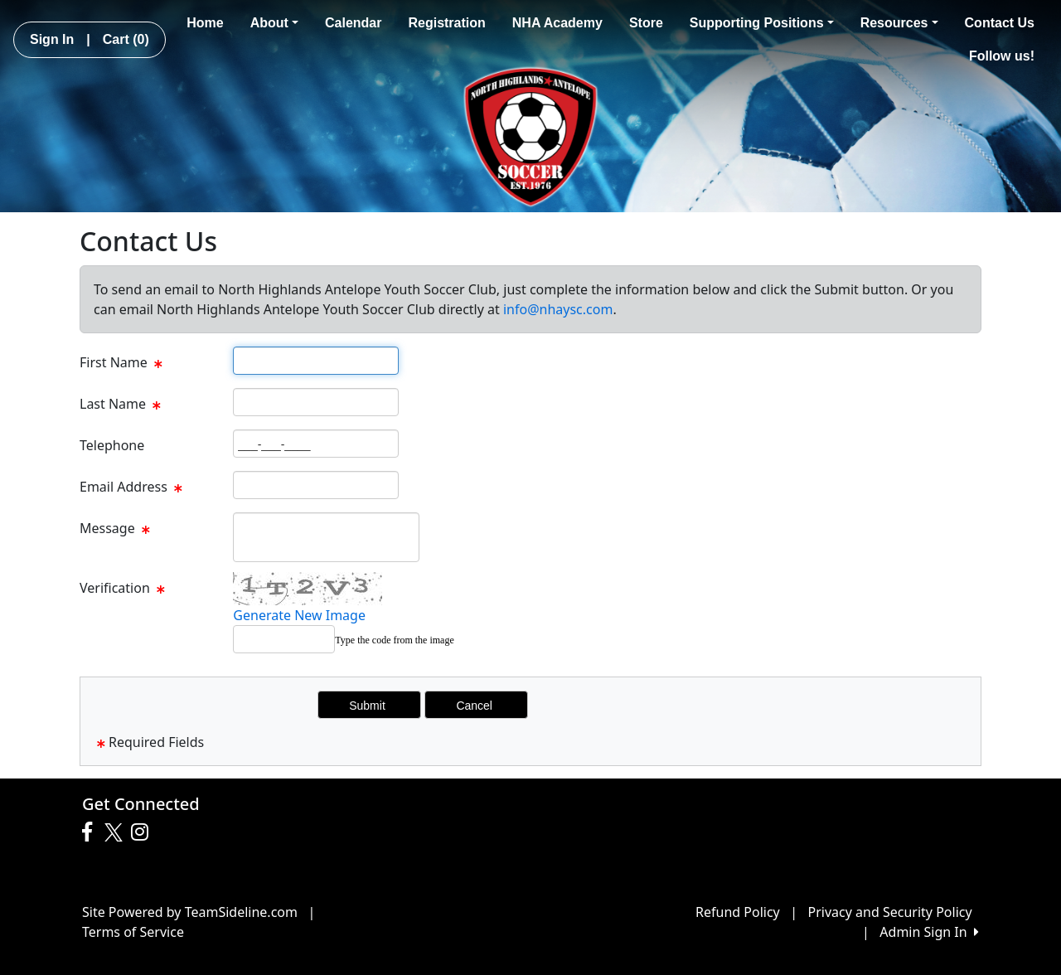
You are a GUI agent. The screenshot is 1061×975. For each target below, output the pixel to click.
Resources (899, 23)
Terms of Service (133, 932)
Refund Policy (737, 912)
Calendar (353, 23)
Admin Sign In (929, 932)
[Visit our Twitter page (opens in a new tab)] (115, 832)
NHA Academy (557, 23)
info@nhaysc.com (558, 309)
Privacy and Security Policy (890, 912)
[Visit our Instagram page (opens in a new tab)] (144, 832)
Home (205, 23)
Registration (446, 23)
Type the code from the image (394, 640)
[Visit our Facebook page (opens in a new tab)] (91, 832)
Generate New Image (299, 615)
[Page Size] (316, 361)
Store (646, 23)
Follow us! (1001, 56)
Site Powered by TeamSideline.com (190, 912)
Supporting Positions (762, 23)
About (274, 23)
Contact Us (999, 23)
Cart (126, 39)
